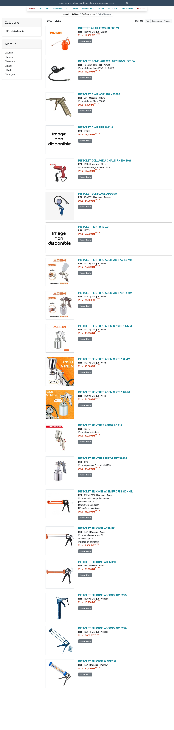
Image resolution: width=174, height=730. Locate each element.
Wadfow (10, 61)
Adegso (10, 74)
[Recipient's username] (86, 3)
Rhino (9, 66)
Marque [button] (167, 21)
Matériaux (44, 8)
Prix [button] (147, 21)
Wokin (9, 70)
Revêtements (72, 8)
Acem (9, 57)
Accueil (32, 8)
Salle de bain (88, 8)
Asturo (9, 52)
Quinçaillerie (127, 8)
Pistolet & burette (14, 31)
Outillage (112, 8)
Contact (141, 8)
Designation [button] (157, 21)
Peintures (57, 8)
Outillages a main (88, 14)
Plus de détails (85, 41)
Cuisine (101, 8)
